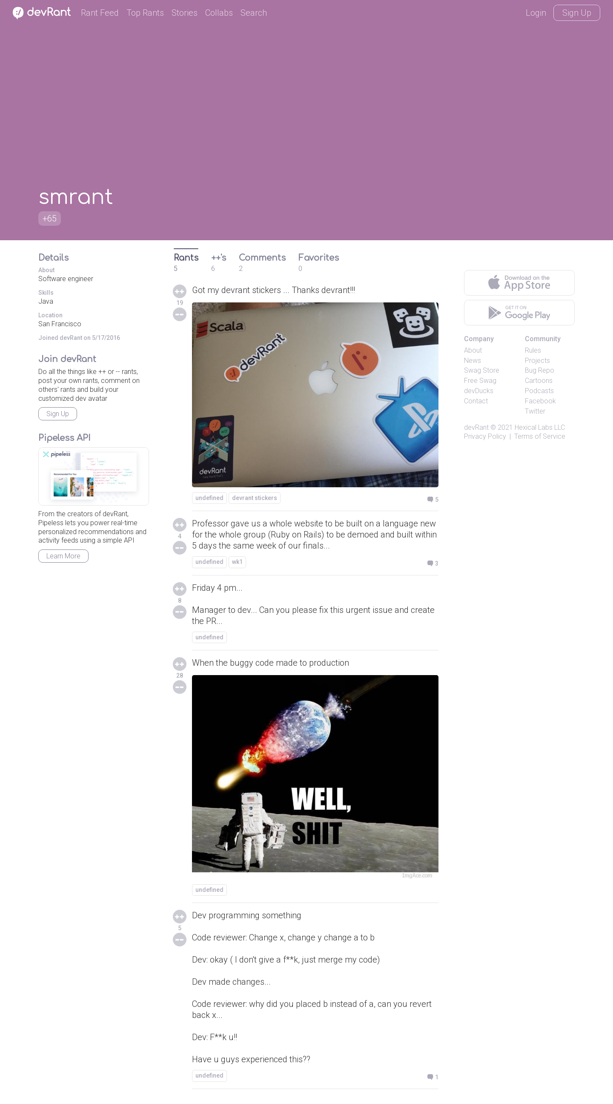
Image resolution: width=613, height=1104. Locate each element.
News (472, 360)
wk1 (237, 561)
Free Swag (480, 381)
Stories (185, 13)
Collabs (219, 13)
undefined (209, 497)
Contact (476, 401)
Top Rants (145, 13)
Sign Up (576, 13)
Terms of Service (539, 436)
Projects (537, 360)
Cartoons (539, 381)
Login (536, 13)
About (473, 350)
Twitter (535, 411)
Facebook (540, 401)
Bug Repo (539, 370)
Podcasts (539, 391)
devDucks (478, 391)
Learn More (63, 556)
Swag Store (481, 370)
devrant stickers (254, 497)
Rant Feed (100, 13)
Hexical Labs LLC (540, 427)
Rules (533, 350)
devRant (476, 427)
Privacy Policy (485, 436)
